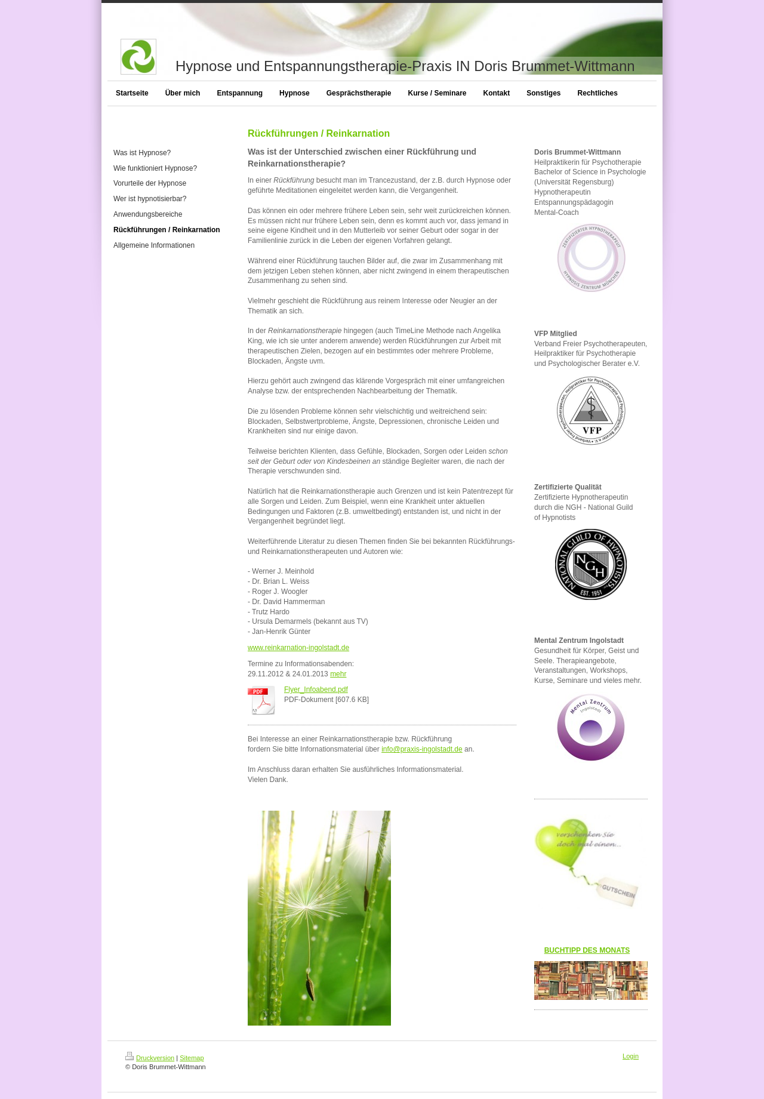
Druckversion (149, 1057)
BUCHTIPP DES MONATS (587, 950)
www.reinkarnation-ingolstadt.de (298, 648)
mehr (338, 674)
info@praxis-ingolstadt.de (422, 749)
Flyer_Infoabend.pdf (316, 689)
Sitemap (192, 1057)
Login (631, 1056)
